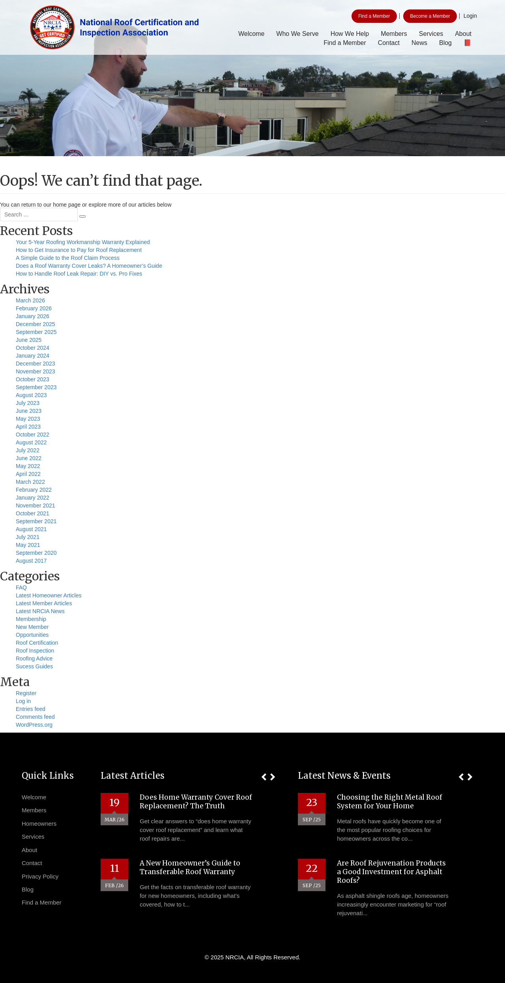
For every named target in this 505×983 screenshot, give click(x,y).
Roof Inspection (35, 650)
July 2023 (27, 403)
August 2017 (31, 561)
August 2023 (31, 395)
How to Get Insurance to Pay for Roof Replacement (79, 250)
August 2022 (31, 442)
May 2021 (28, 545)
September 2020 (36, 553)
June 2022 (28, 458)
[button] (263, 777)
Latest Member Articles (44, 603)
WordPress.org (34, 725)
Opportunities (32, 635)
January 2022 (32, 497)
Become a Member (430, 16)
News (419, 42)
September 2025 (36, 332)
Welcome (251, 33)
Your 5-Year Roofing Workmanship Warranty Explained (83, 242)
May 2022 (28, 466)
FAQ (21, 587)
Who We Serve (297, 33)
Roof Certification (37, 643)
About (463, 33)
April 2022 (28, 474)
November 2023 (35, 371)
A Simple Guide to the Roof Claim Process (68, 258)
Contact (389, 42)
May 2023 (28, 419)
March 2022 (30, 482)
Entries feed (30, 709)
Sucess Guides (34, 666)
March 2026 (30, 300)
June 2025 (28, 340)
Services (431, 33)
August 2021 (31, 529)
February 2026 (34, 308)
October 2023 (32, 379)
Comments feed (35, 717)
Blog (445, 42)
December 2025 (35, 324)
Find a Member (374, 16)
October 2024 (32, 348)
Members (394, 33)
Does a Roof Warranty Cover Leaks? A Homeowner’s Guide (89, 266)
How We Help (350, 33)
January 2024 (32, 356)
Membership (31, 619)
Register (26, 693)
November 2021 (35, 505)
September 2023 (36, 387)
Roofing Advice (34, 658)
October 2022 (32, 434)
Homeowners (39, 823)
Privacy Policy (40, 876)
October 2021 (32, 513)
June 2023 (28, 411)
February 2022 (34, 490)
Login (470, 16)
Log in (23, 701)
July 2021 (27, 537)
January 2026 (32, 316)
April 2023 (28, 426)
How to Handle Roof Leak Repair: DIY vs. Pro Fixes (79, 273)
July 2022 (27, 450)
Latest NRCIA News (40, 611)
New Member (32, 627)
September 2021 (36, 521)
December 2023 (35, 363)
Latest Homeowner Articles (49, 595)
